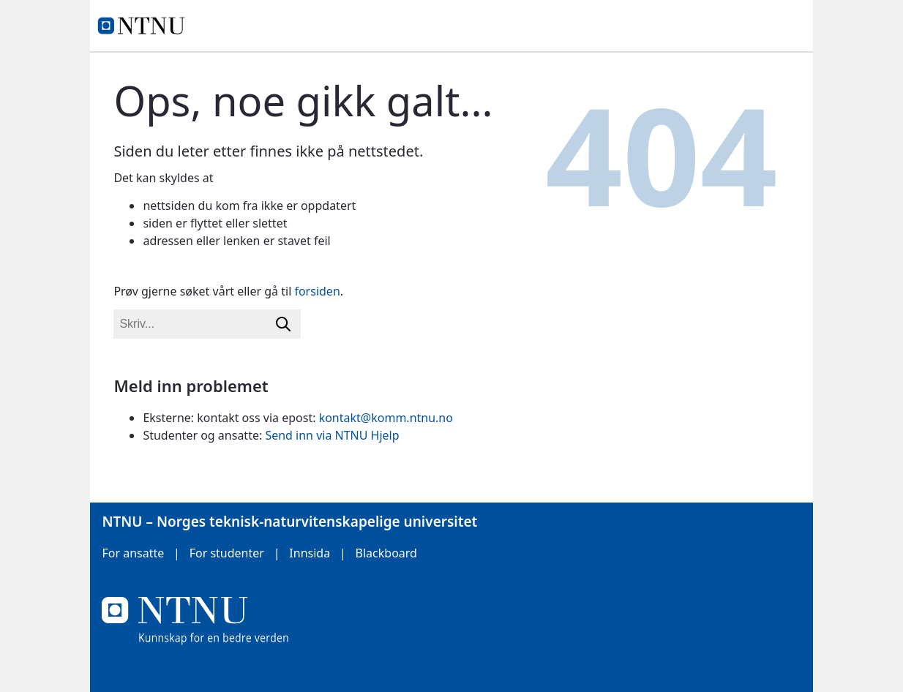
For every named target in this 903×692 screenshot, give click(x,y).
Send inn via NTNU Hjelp (332, 435)
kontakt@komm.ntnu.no (386, 418)
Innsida (309, 553)
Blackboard (386, 553)
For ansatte (133, 553)
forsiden (317, 291)
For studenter (227, 553)
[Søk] (283, 324)
